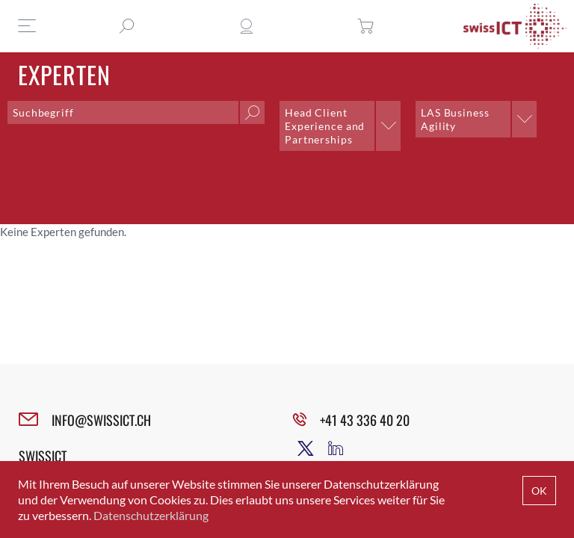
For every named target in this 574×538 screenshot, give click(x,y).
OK (539, 490)
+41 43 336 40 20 (365, 419)
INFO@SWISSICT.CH (101, 419)
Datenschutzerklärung (151, 515)
